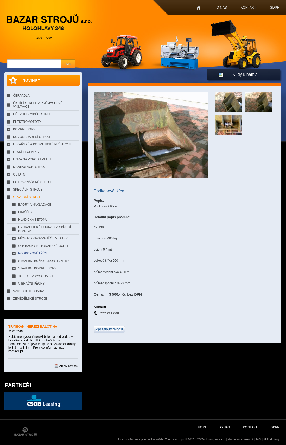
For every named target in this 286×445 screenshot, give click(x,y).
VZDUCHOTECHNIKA (28, 291)
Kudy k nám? (244, 74)
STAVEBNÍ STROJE (27, 197)
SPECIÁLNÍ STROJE (27, 189)
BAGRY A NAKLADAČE (35, 204)
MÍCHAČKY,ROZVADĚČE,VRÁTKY (43, 238)
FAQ (258, 439)
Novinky (31, 80)
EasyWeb (157, 439)
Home (198, 8)
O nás (222, 7)
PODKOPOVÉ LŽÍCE (33, 253)
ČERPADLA (21, 95)
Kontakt (248, 7)
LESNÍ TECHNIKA (26, 152)
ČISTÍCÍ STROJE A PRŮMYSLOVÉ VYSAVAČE (37, 105)
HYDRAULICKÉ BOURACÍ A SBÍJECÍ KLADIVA (44, 229)
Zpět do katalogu (109, 329)
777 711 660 (109, 313)
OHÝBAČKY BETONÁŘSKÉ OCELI (43, 246)
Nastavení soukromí (240, 439)
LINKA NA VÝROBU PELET (32, 159)
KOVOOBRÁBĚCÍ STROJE (32, 137)
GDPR (274, 7)
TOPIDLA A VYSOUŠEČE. (36, 276)
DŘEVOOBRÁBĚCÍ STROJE (33, 114)
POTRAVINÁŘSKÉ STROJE (33, 182)
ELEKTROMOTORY (27, 122)
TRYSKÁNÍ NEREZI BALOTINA (32, 326)
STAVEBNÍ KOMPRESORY (37, 268)
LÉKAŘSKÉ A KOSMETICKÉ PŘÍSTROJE (42, 144)
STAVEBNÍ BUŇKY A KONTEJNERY (43, 261)
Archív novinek (68, 365)
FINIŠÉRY (25, 212)
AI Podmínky (271, 439)
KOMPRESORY (24, 129)
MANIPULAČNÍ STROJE (30, 167)
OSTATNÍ (19, 174)
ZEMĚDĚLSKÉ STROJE (30, 298)
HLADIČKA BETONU (32, 219)
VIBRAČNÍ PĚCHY (31, 283)
